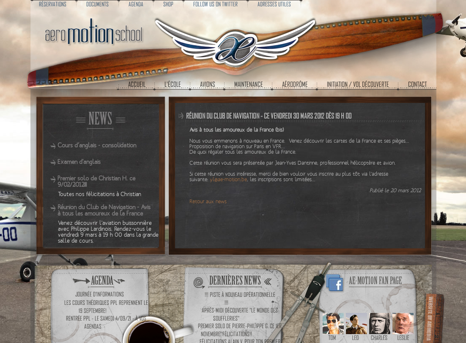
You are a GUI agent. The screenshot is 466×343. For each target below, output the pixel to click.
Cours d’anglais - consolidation (97, 145)
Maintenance (248, 84)
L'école (172, 84)
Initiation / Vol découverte (358, 84)
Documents (97, 4)
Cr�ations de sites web (432, 317)
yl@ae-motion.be (228, 180)
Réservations (52, 4)
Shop (168, 4)
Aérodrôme (295, 84)
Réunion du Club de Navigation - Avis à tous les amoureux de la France (104, 210)
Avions (207, 84)
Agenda (136, 4)
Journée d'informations (99, 294)
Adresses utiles (274, 4)
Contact (417, 84)
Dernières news (235, 280)
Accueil (136, 84)
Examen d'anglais (79, 162)
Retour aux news (208, 202)
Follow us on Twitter (215, 4)
